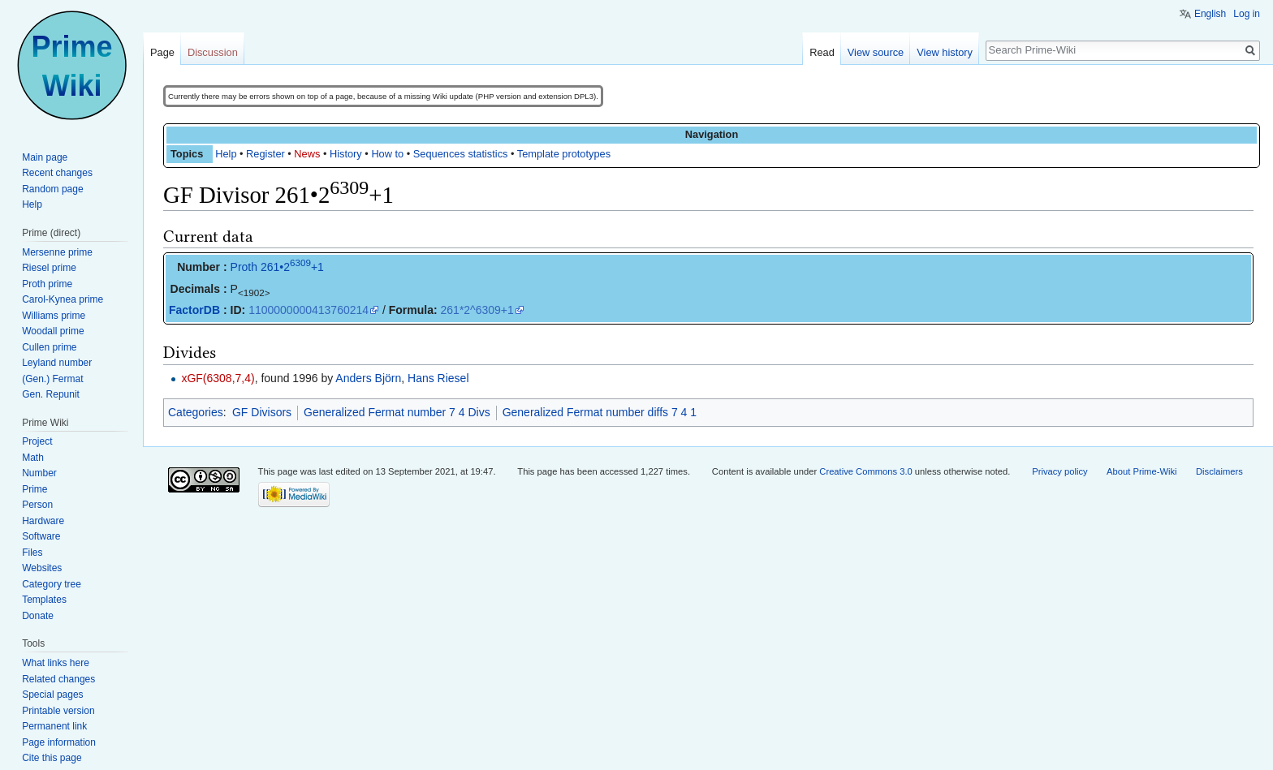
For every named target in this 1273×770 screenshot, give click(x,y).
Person (37, 504)
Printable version (58, 710)
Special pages (52, 694)
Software (41, 536)
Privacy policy (1059, 471)
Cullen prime (49, 347)
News (307, 154)
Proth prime (47, 284)
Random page (52, 189)
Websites (42, 568)
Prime (34, 489)
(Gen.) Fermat (52, 379)
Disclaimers (1219, 471)
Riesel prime (49, 267)
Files (32, 552)
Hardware (43, 521)
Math (33, 457)
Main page (44, 157)
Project (37, 441)
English (1210, 13)
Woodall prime (53, 331)
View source (876, 52)
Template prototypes (564, 154)
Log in (1246, 13)
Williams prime (53, 315)
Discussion (213, 52)
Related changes (58, 679)
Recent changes (57, 173)
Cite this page (51, 758)
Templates (44, 599)
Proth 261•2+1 (277, 266)
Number (39, 473)
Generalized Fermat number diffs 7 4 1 (600, 412)
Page (162, 52)
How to (387, 154)
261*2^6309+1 (477, 309)
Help (225, 154)
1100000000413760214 (308, 309)
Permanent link (54, 726)
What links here (55, 663)
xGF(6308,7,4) (217, 378)
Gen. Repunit (51, 394)
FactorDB (194, 309)
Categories (195, 412)
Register (265, 154)
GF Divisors (261, 412)
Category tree (51, 584)
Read (822, 52)
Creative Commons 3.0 (865, 471)
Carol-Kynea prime (62, 299)
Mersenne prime (57, 252)
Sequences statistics (460, 154)
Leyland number (57, 362)
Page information (59, 742)
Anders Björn (368, 378)
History (346, 154)
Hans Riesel (438, 378)
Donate (38, 616)
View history (945, 52)
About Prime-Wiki (1141, 471)
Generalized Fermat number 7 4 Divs (397, 412)
